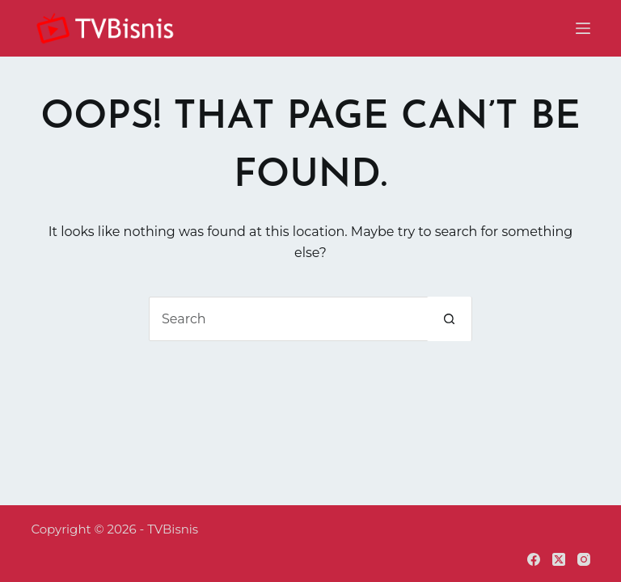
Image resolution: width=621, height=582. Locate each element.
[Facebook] (533, 559)
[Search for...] (288, 319)
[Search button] (449, 319)
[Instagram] (583, 559)
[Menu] (583, 28)
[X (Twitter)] (558, 559)
